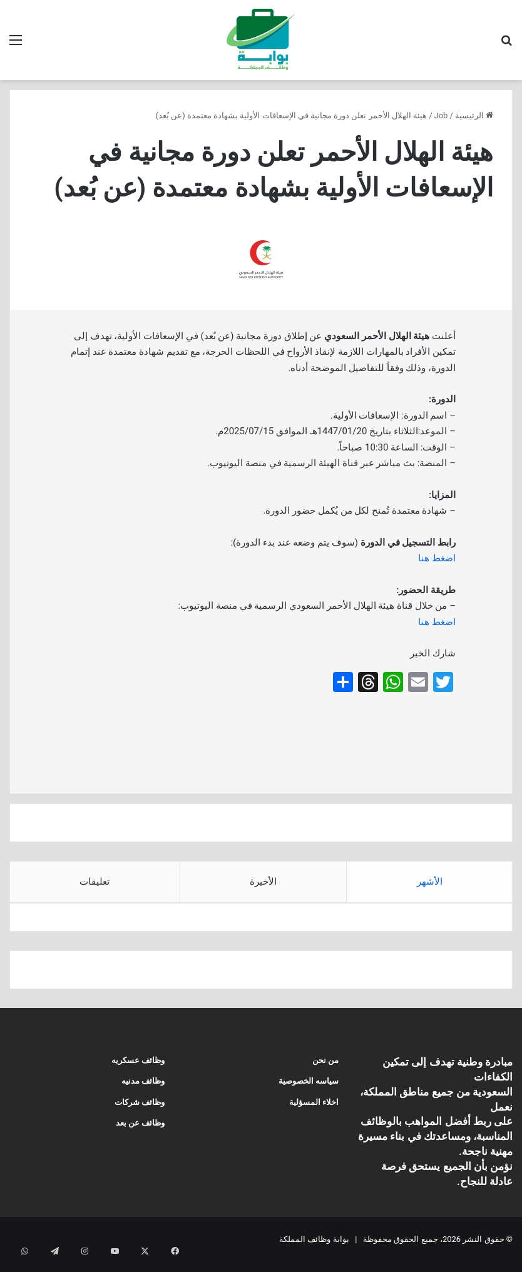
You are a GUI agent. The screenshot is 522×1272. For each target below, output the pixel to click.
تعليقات (94, 881)
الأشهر (430, 881)
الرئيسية (474, 115)
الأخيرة (263, 881)
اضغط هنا (437, 558)
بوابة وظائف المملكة (314, 1249)
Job (441, 115)
